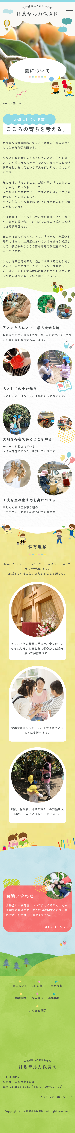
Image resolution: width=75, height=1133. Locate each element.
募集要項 (54, 998)
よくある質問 (37, 1010)
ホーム (6, 103)
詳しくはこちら (57, 927)
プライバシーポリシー (55, 1097)
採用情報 (37, 998)
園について (20, 986)
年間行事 (56, 986)
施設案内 (21, 998)
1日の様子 (39, 986)
